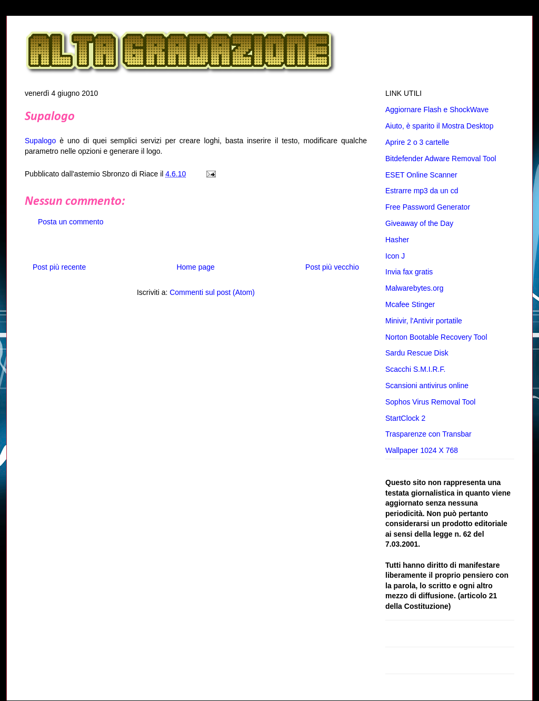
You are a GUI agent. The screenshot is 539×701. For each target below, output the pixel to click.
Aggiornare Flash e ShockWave (436, 109)
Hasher (397, 239)
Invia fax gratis (409, 272)
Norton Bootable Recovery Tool (436, 337)
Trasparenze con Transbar (428, 434)
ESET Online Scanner (421, 175)
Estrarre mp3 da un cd (421, 190)
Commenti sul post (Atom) (212, 292)
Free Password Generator (427, 207)
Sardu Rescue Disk (416, 353)
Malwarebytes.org (414, 288)
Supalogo (50, 117)
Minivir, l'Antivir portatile (423, 321)
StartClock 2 (405, 418)
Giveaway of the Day (419, 223)
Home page (195, 267)
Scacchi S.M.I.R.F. (415, 369)
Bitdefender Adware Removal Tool (440, 158)
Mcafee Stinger (410, 304)
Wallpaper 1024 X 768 (421, 450)
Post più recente (59, 267)
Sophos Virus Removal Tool (430, 402)
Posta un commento (71, 222)
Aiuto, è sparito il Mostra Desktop (439, 126)
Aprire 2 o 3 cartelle (417, 142)
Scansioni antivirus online (426, 385)
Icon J (395, 256)
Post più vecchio (332, 267)
